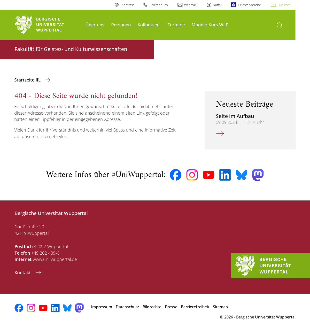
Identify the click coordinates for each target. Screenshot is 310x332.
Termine (176, 25)
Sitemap (220, 307)
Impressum (101, 307)
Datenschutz (127, 307)
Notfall (217, 5)
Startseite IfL (28, 80)
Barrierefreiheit (195, 307)
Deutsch (285, 5)
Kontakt (23, 272)
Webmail (190, 5)
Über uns (94, 25)
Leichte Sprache (249, 5)
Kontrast (128, 5)
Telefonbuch (159, 5)
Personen (121, 25)
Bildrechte (152, 307)
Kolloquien (149, 25)
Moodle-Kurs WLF (210, 25)
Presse (171, 307)
